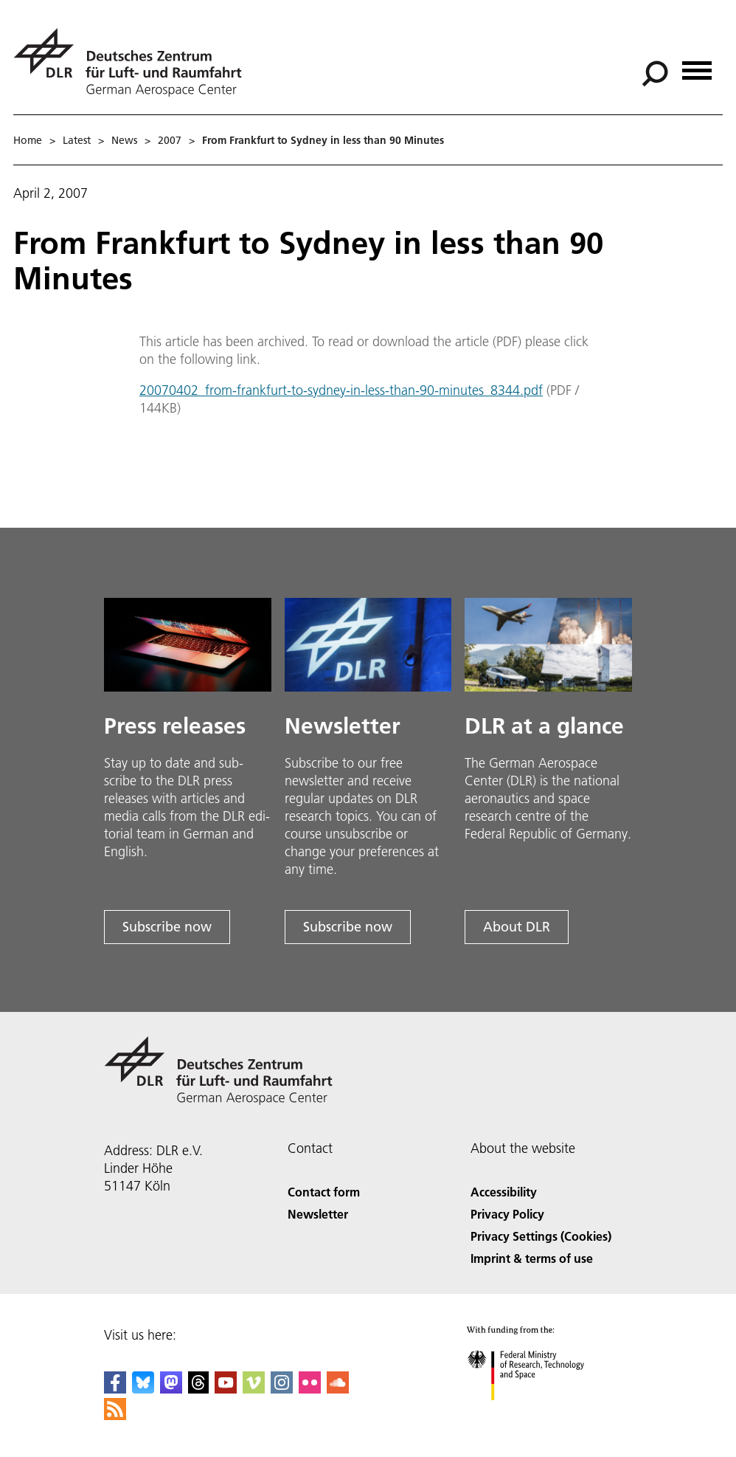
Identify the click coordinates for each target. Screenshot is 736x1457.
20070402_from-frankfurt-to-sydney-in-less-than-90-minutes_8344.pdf (341, 390)
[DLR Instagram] (282, 1388)
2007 (169, 140)
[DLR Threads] (198, 1388)
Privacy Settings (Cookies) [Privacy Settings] (541, 1236)
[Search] (655, 74)
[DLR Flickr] (310, 1388)
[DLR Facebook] (115, 1388)
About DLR (516, 926)
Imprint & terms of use (532, 1258)
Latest (77, 140)
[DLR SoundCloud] (338, 1388)
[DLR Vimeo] (254, 1388)
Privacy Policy (507, 1214)
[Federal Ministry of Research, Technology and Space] (539, 1413)
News (124, 140)
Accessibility (504, 1191)
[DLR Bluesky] (143, 1388)
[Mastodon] (171, 1388)
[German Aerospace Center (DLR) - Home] (133, 62)
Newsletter (318, 1214)
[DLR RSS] (115, 1415)
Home (27, 140)
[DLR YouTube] (226, 1388)
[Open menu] (697, 65)
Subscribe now (167, 926)
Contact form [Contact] (324, 1191)
